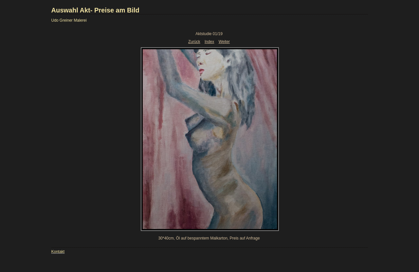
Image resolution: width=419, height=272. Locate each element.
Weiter (224, 41)
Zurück (194, 41)
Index (209, 41)
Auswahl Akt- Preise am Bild (95, 10)
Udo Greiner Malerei (69, 20)
